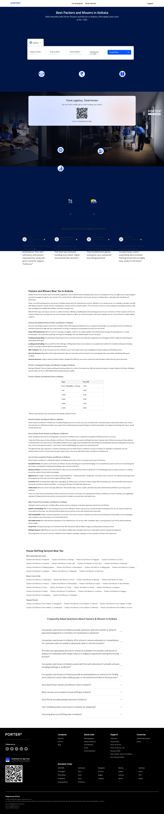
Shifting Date (94, 52)
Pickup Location (35, 52)
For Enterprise (77, 3)
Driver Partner (90, 3)
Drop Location (54, 52)
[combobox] (36, 54)
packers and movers (84, 297)
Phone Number (75, 52)
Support (150, 3)
